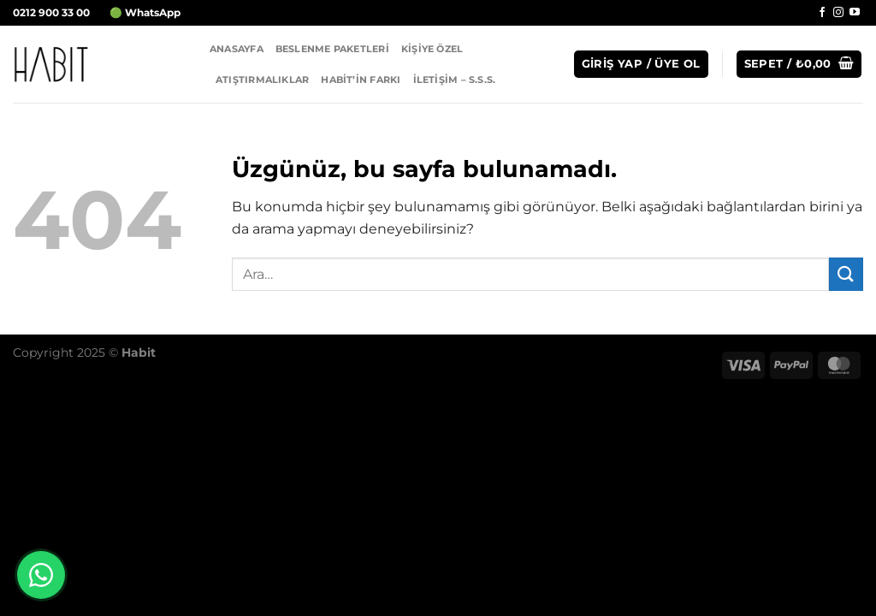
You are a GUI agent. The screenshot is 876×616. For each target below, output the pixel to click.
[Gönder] (846, 274)
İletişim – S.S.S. (454, 80)
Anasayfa (236, 49)
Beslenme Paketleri (332, 49)
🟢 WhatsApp (145, 12)
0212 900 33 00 (51, 12)
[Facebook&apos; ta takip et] (822, 13)
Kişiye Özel (432, 49)
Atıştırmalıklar (262, 80)
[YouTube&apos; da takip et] (854, 13)
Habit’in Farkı (360, 80)
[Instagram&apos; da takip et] (838, 13)
